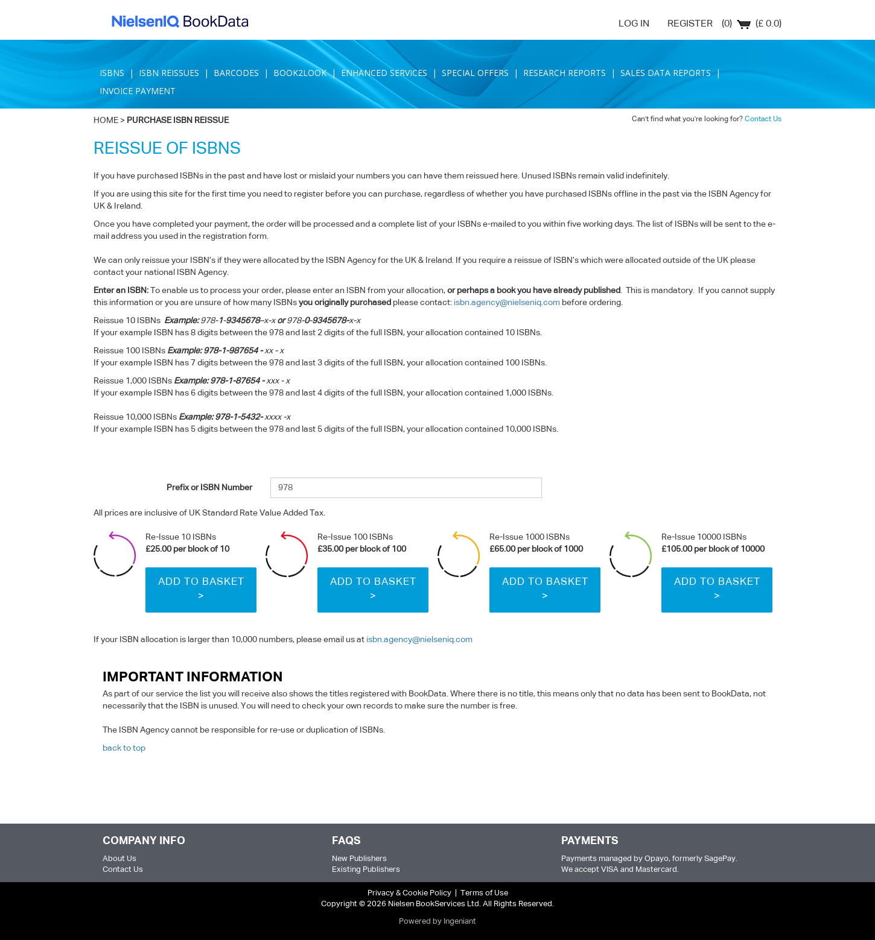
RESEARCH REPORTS (564, 72)
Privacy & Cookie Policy (409, 893)
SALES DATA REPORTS (665, 72)
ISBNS (112, 72)
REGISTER (690, 24)
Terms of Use (484, 893)
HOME (106, 120)
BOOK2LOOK (299, 72)
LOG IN (634, 24)
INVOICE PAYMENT (139, 90)
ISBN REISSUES (169, 72)
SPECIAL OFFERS (475, 72)
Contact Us (763, 119)
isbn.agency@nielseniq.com (507, 302)
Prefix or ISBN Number (209, 488)
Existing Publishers (366, 870)
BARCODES (236, 72)
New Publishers (359, 859)
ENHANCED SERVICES (384, 72)
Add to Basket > (201, 589)
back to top (124, 748)
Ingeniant (460, 922)
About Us (119, 859)
